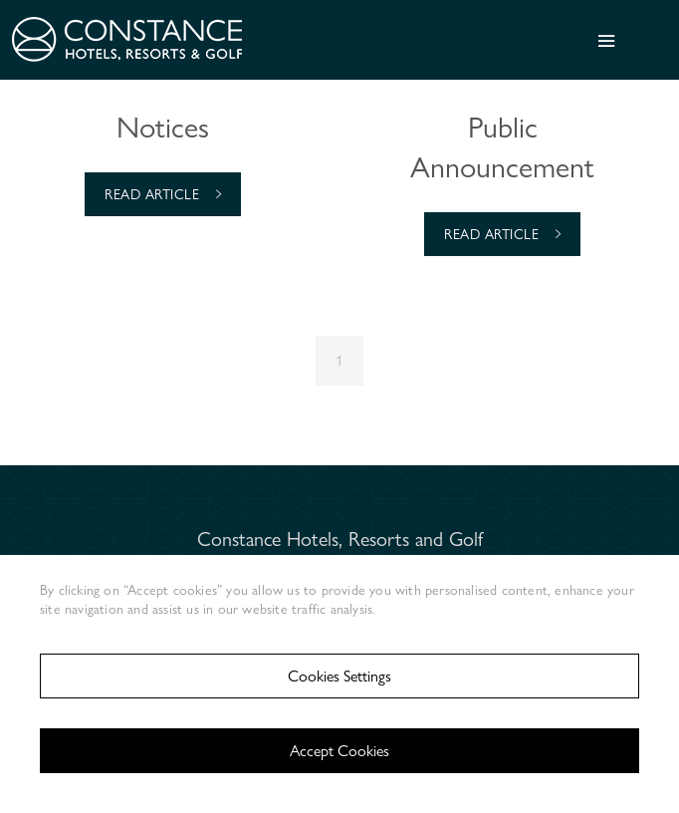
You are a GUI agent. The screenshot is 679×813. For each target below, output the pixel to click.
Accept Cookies (339, 750)
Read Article (163, 193)
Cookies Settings (339, 676)
